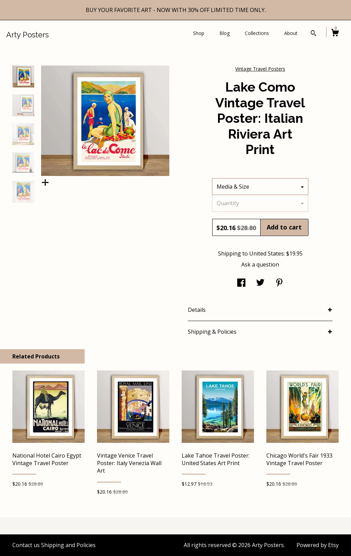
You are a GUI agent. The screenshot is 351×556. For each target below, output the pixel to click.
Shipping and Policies (68, 545)
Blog (224, 33)
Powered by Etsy (317, 545)
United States (266, 253)
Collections (257, 33)
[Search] (313, 34)
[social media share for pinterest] (279, 283)
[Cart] (335, 33)
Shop (198, 33)
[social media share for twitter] (260, 283)
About (291, 33)
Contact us (26, 545)
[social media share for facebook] (241, 283)
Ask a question (260, 264)
